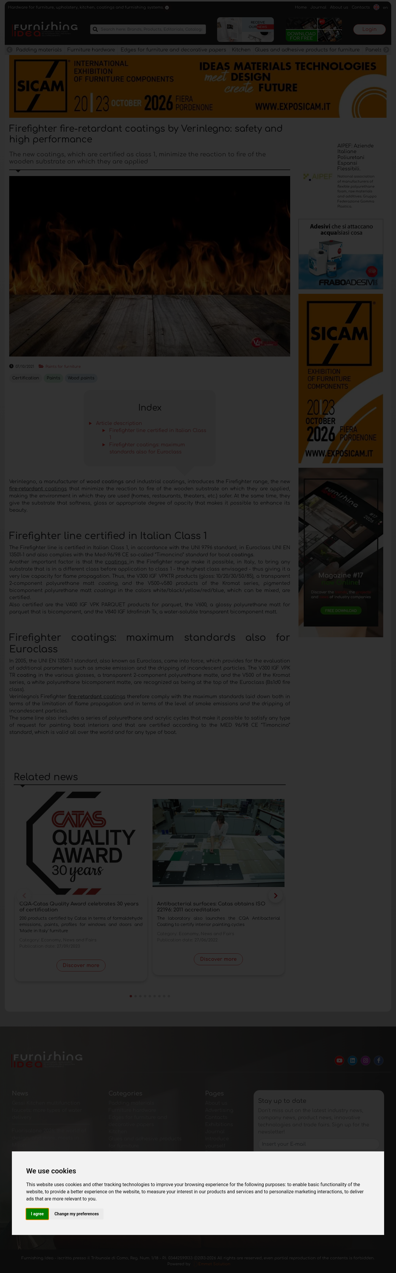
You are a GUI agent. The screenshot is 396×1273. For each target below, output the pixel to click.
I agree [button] (37, 1213)
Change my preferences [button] (76, 1213)
